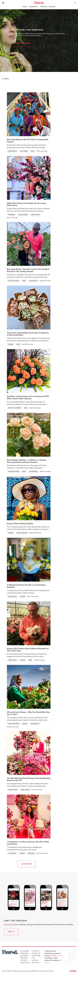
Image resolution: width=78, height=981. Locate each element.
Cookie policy (16, 971)
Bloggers (24, 951)
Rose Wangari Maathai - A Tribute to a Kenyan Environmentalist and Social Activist (26, 461)
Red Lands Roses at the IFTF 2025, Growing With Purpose (27, 141)
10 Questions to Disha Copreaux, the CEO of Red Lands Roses (28, 843)
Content (36, 951)
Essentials (25, 962)
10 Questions (12, 853)
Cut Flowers (24, 151)
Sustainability (33, 280)
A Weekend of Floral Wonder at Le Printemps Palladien (26, 586)
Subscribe (8, 925)
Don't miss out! (22, 43)
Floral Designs (23, 214)
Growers (24, 955)
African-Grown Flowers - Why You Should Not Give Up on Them (28, 713)
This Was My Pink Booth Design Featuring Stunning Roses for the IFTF (28, 779)
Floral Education (13, 280)
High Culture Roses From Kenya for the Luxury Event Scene (26, 204)
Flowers (10, 344)
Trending (52, 6)
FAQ (33, 958)
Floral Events (12, 151)
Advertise (36, 953)
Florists (24, 960)
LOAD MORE (26, 864)
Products (44, 6)
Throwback (11, 214)
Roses (33, 151)
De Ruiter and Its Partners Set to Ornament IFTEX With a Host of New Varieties (28, 398)
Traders (24, 958)
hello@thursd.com (56, 955)
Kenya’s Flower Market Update (20, 524)
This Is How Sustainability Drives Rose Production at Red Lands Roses (28, 334)
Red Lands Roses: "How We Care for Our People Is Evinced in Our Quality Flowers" (28, 270)
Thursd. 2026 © (7, 971)
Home (24, 6)
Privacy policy (26, 971)
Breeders (24, 953)
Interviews (31, 853)
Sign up (11, 931)
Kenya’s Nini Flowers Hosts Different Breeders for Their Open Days (28, 650)
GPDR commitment (38, 971)
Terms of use (49, 971)
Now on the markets (14, 408)
